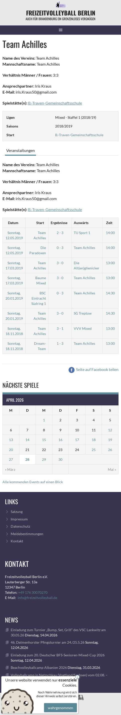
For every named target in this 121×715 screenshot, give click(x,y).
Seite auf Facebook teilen (94, 369)
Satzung (17, 511)
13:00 (110, 263)
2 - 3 (60, 233)
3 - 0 (60, 263)
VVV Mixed (83, 328)
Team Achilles (84, 247)
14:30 (110, 293)
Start (40, 223)
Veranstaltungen (20, 150)
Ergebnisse (59, 223)
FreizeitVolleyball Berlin (60, 12)
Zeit (109, 223)
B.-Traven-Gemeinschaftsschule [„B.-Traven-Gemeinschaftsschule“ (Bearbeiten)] (55, 103)
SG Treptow (83, 313)
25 (94, 450)
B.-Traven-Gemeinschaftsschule (79, 135)
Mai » (112, 469)
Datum (13, 223)
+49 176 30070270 (32, 592)
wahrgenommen (60, 704)
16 (60, 440)
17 (77, 440)
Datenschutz (20, 526)
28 (27, 459)
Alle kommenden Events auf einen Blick (32, 482)
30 (60, 459)
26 (110, 450)
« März (10, 469)
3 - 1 (60, 328)
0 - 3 (60, 247)
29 (44, 459)
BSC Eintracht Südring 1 (38, 298)
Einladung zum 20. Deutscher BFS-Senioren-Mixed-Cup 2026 (58, 655)
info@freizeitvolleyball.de (37, 598)
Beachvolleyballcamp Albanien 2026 (39, 667)
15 (44, 440)
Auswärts (81, 223)
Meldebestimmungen (27, 534)
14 (27, 440)
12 (110, 430)
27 (11, 459)
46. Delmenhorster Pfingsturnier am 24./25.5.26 (47, 642)
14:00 (110, 233)
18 (94, 440)
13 (11, 440)
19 (110, 440)
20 (11, 450)
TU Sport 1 (82, 233)
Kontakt (17, 541)
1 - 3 (60, 343)
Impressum (19, 519)
